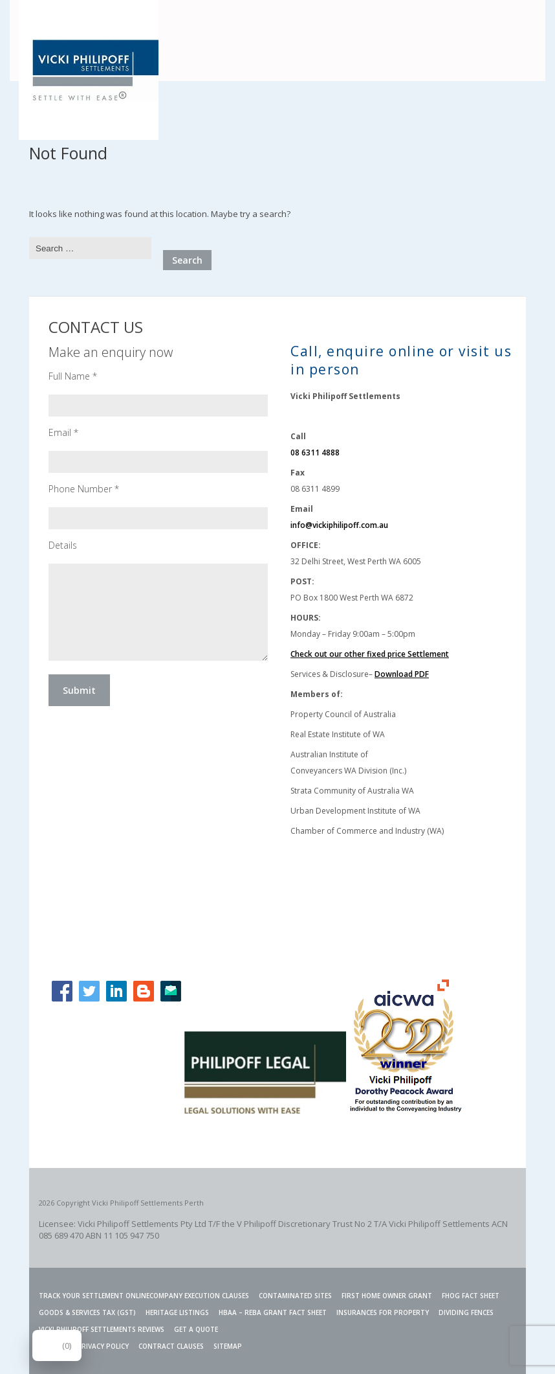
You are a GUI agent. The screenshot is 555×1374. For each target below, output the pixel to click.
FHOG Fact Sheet (470, 1295)
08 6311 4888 (315, 452)
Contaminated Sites (295, 1295)
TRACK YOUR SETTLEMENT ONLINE (94, 1295)
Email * (63, 432)
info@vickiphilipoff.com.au (339, 525)
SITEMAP (227, 1346)
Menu (524, 21)
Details (63, 545)
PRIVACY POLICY (103, 1346)
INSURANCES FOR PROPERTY (382, 1312)
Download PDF (402, 674)
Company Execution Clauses (199, 1295)
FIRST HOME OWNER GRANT (387, 1295)
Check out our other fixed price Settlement (369, 653)
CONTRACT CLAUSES (171, 1346)
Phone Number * (84, 489)
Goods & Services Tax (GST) (87, 1312)
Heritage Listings (177, 1312)
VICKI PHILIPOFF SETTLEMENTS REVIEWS (101, 1329)
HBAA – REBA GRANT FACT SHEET (273, 1312)
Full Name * (73, 376)
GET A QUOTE (196, 1329)
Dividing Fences (466, 1312)
